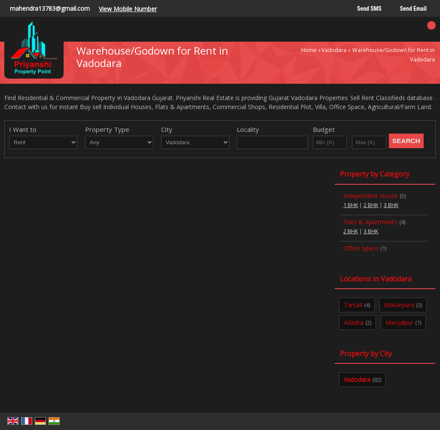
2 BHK (371, 205)
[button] (128, 9)
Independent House (370, 196)
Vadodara (333, 50)
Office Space (361, 248)
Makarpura (399, 305)
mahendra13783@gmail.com (50, 8)
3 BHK (391, 205)
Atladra (354, 322)
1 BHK (350, 205)
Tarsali (353, 305)
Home (309, 50)
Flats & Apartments (370, 222)
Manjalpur (399, 322)
